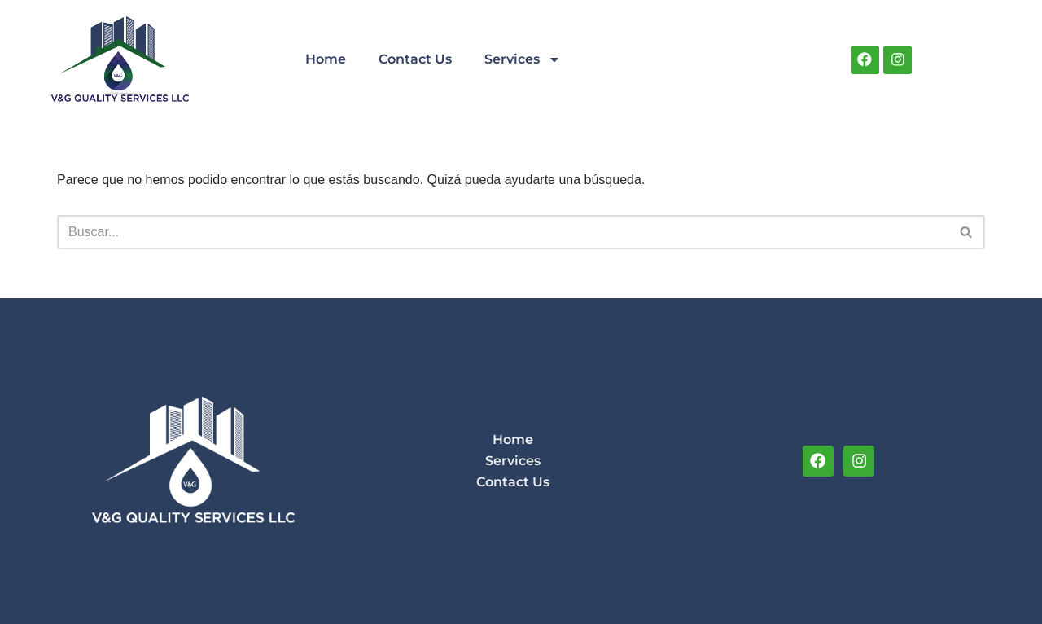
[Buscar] (502, 232)
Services (522, 59)
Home (325, 59)
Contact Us (415, 59)
